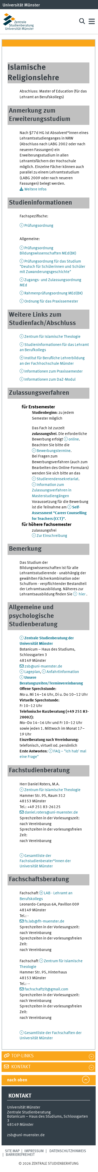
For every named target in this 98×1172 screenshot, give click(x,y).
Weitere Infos (35, 189)
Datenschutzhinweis (67, 1151)
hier (82, 594)
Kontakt (20, 1067)
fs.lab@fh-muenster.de (44, 921)
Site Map (12, 1151)
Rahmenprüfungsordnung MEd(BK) (53, 293)
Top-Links (22, 1056)
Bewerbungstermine (54, 451)
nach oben (17, 1080)
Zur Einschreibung (52, 536)
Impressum (34, 1151)
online (73, 439)
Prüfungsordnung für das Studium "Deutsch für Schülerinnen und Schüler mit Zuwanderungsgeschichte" (52, 266)
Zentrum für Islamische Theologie (52, 337)
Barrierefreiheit (20, 1155)
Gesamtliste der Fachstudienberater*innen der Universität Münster (45, 861)
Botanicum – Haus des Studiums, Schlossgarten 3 (47, 1119)
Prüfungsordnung (38, 226)
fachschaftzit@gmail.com (46, 989)
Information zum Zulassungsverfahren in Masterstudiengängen (51, 490)
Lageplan (32, 672)
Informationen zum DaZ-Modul (50, 380)
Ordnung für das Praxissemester (51, 301)
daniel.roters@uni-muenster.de (51, 812)
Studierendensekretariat (57, 479)
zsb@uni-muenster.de (43, 666)
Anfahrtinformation (63, 672)
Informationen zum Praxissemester (53, 371)
